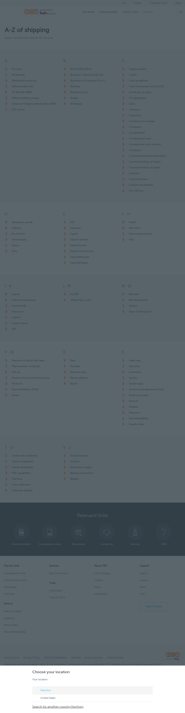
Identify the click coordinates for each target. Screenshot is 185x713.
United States (45, 698)
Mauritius (42, 691)
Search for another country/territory (58, 706)
